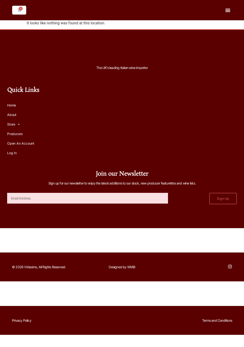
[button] (228, 10)
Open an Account (20, 143)
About (11, 115)
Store (13, 124)
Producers (15, 134)
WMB (131, 267)
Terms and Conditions (217, 320)
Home (11, 105)
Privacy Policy (21, 320)
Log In (12, 153)
